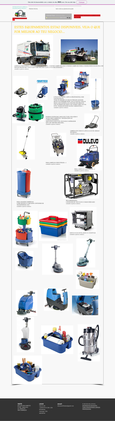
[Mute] (68, 18)
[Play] (47, 17)
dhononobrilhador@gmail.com (66, 406)
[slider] (70, 17)
